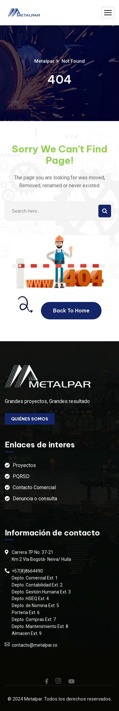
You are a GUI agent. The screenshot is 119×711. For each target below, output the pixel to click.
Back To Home (71, 310)
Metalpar (44, 61)
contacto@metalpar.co (34, 645)
